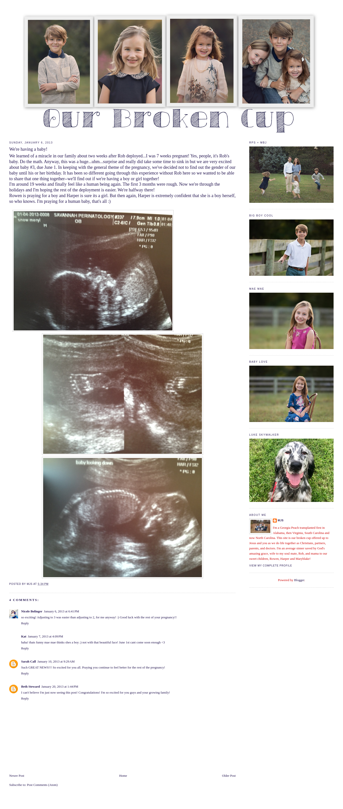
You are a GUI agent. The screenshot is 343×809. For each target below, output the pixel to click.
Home (123, 775)
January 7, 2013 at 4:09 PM (45, 636)
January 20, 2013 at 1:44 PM (59, 686)
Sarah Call (28, 661)
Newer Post (16, 775)
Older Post (229, 775)
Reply (25, 623)
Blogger (299, 580)
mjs (281, 520)
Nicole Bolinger (31, 611)
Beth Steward (30, 686)
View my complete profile (270, 565)
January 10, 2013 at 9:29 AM (56, 661)
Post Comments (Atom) (42, 785)
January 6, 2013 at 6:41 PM (61, 611)
